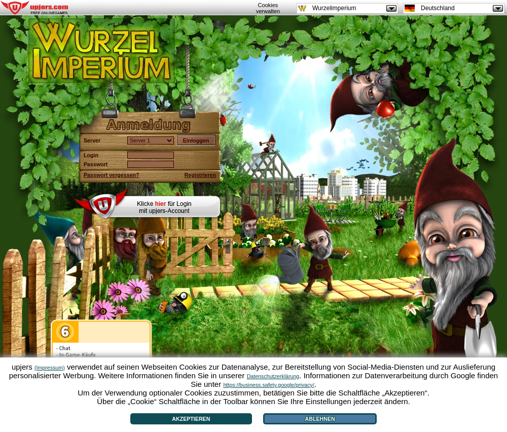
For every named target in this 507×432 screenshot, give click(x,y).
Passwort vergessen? (111, 175)
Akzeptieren (191, 419)
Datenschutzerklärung (273, 376)
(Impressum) (49, 368)
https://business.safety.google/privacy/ (268, 385)
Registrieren (200, 175)
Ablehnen (320, 419)
